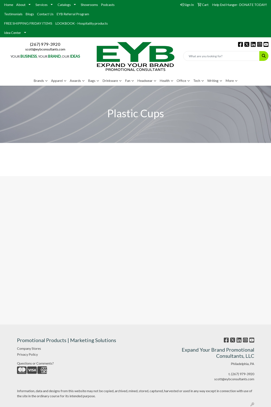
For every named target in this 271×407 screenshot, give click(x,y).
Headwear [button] (145, 80)
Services (41, 5)
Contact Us (45, 14)
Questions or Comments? (35, 363)
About (21, 5)
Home (8, 5)
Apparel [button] (57, 80)
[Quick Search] (221, 56)
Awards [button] (75, 80)
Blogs (30, 14)
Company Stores (29, 348)
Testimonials (13, 14)
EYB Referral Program (73, 14)
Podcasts (108, 5)
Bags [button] (91, 80)
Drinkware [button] (110, 80)
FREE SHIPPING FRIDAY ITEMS (28, 23)
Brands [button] (39, 80)
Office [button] (181, 80)
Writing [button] (213, 80)
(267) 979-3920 (45, 44)
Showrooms (89, 5)
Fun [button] (127, 80)
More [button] (230, 80)
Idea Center (12, 33)
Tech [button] (196, 80)
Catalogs (64, 5)
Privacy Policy (27, 354)
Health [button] (165, 80)
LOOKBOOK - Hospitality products (81, 23)
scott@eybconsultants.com (45, 49)
